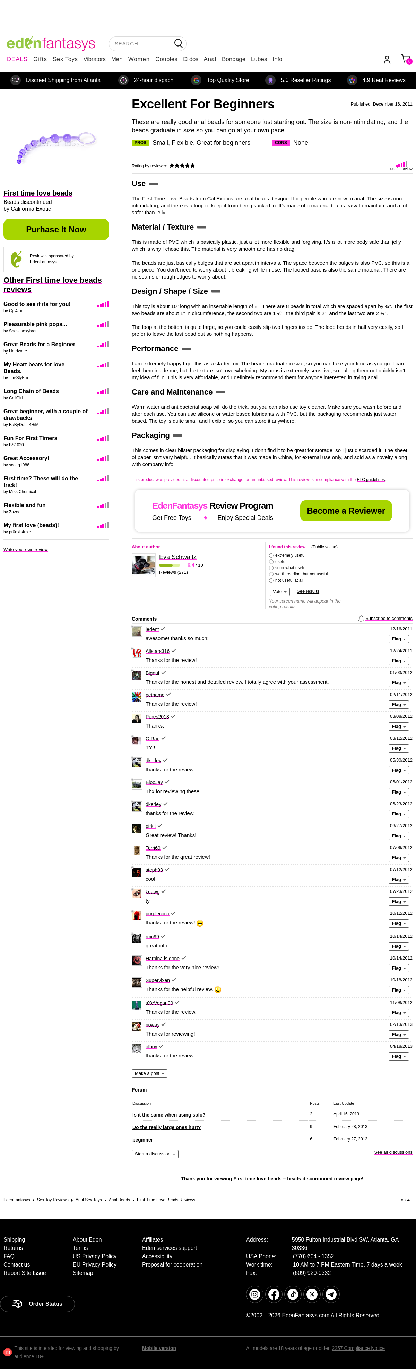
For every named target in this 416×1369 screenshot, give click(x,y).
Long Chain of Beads (31, 391)
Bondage (233, 59)
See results (308, 591)
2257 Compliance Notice (358, 1348)
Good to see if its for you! (37, 304)
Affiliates (152, 1240)
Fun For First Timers (30, 438)
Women (139, 59)
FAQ (9, 1256)
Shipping (14, 1240)
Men (117, 59)
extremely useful (290, 555)
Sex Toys (65, 59)
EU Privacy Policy (94, 1265)
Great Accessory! (26, 458)
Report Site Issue (24, 1273)
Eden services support (169, 1248)
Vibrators (95, 59)
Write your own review (25, 549)
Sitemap (83, 1273)
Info (277, 59)
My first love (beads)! (31, 525)
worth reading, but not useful (301, 574)
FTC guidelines (371, 479)
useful (280, 561)
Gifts (40, 59)
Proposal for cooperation (172, 1265)
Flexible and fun (24, 505)
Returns (13, 1248)
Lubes (259, 59)
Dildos (190, 59)
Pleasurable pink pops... (35, 324)
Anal (210, 59)
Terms (80, 1248)
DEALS (17, 59)
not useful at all (289, 580)
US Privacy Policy (94, 1256)
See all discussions (393, 1152)
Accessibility (157, 1256)
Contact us (16, 1265)
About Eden (87, 1240)
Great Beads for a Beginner (39, 344)
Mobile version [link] (159, 1348)
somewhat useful (290, 567)
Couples (166, 59)
